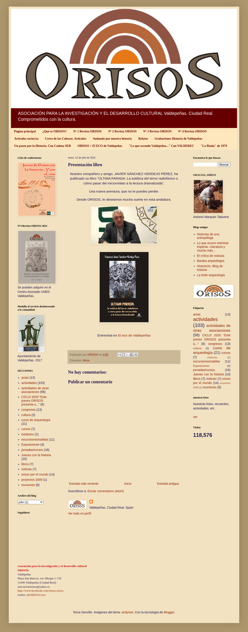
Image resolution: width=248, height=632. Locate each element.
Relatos (143, 138)
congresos (29, 409)
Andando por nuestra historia (112, 138)
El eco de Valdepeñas (134, 335)
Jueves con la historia (36, 455)
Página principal (25, 131)
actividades (29, 383)
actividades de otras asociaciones (35, 390)
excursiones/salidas (35, 439)
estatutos (28, 434)
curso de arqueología (36, 420)
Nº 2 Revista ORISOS (122, 131)
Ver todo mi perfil (79, 513)
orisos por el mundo (35, 474)
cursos (26, 429)
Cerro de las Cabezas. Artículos (65, 138)
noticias (27, 469)
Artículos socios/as (26, 138)
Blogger (169, 612)
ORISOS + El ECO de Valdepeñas (99, 146)
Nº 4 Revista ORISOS (192, 131)
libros (86, 360)
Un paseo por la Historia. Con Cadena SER (42, 146)
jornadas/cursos (32, 450)
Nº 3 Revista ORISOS (157, 131)
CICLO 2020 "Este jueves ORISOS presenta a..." (34, 400)
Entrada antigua (168, 483)
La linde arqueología (211, 275)
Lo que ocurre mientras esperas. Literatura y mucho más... (213, 246)
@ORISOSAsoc (36, 594)
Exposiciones (31, 444)
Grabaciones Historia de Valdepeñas (178, 138)
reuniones (28, 485)
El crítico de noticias (211, 255)
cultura (26, 415)
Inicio (127, 483)
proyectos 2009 (32, 479)
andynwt (127, 612)
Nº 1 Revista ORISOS (87, 131)
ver (195, 417)
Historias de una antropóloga (208, 236)
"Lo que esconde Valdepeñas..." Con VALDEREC (161, 146)
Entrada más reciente (83, 483)
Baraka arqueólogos (211, 261)
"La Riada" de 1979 (214, 146)
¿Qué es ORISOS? (54, 131)
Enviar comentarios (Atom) (106, 491)
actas (25, 377)
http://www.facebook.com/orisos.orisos (40, 590)
